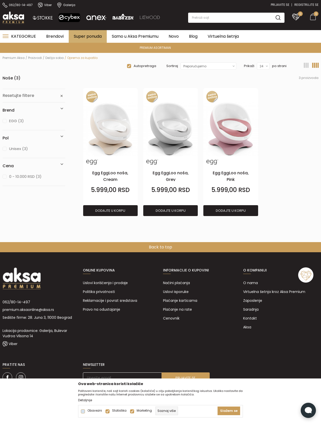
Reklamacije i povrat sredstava (110, 300)
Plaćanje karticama (180, 300)
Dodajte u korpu (110, 210)
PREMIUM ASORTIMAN (160, 48)
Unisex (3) (18, 148)
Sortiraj (172, 66)
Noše (12, 78)
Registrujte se (306, 5)
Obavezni (94, 410)
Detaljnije (85, 400)
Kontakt (250, 318)
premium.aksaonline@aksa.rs (28, 309)
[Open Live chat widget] (308, 410)
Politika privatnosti (99, 291)
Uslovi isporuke (176, 291)
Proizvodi (35, 58)
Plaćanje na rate (177, 309)
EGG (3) (16, 120)
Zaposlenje (252, 300)
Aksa (247, 327)
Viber (13, 343)
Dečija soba (54, 58)
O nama (250, 282)
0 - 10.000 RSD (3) (25, 176)
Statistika (119, 410)
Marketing (144, 410)
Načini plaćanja (176, 282)
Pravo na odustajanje (101, 309)
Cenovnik (171, 318)
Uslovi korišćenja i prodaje (105, 282)
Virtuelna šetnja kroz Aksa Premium (274, 291)
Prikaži (249, 66)
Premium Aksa (14, 58)
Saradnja (251, 309)
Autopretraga (145, 66)
